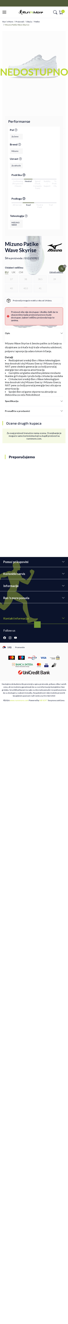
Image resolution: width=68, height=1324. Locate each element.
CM (21, 272)
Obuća (29, 22)
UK (13, 272)
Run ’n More (7, 22)
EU (6, 272)
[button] (5, 12)
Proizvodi (19, 22)
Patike (37, 22)
